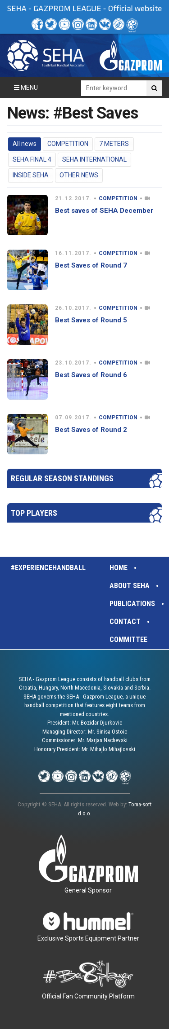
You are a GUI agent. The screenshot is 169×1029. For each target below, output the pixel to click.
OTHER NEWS (78, 175)
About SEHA (130, 585)
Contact (125, 621)
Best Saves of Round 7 (91, 265)
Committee (128, 639)
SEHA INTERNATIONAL (94, 159)
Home (119, 567)
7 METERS (114, 143)
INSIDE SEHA (31, 175)
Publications (132, 603)
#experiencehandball (48, 567)
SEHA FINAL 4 (32, 159)
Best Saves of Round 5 (91, 320)
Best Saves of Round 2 (91, 430)
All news (25, 143)
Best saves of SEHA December (104, 211)
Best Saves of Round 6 (91, 375)
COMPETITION (67, 143)
